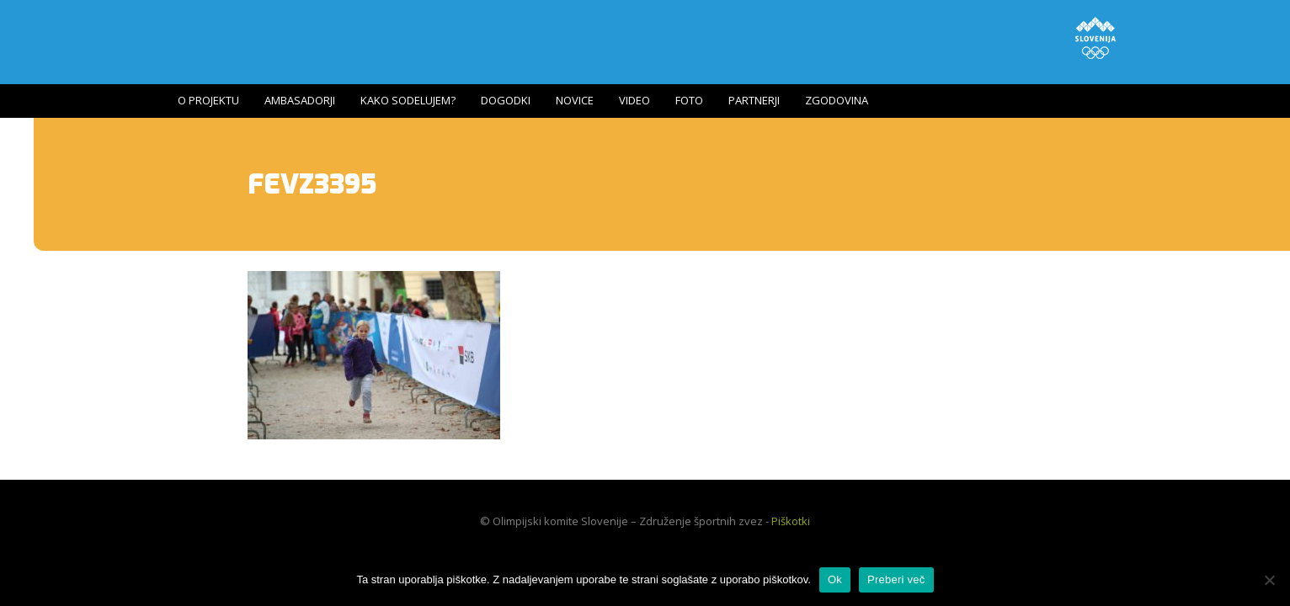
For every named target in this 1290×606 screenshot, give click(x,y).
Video (634, 100)
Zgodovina (836, 100)
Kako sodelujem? (408, 100)
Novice (575, 100)
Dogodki (505, 100)
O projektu (208, 100)
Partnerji (754, 100)
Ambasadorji (299, 100)
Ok (835, 579)
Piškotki (790, 521)
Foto (689, 100)
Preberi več (896, 579)
